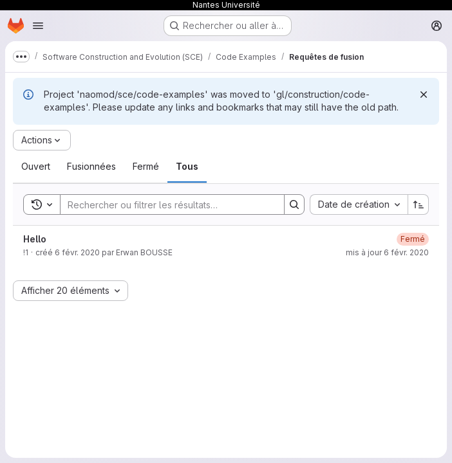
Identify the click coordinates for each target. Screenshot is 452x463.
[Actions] (42, 140)
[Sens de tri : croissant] (418, 204)
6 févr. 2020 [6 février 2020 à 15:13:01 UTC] (77, 252)
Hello (34, 238)
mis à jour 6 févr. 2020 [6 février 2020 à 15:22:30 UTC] (387, 252)
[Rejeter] (423, 94)
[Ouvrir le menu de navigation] (38, 25)
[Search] (166, 204)
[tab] (36, 166)
